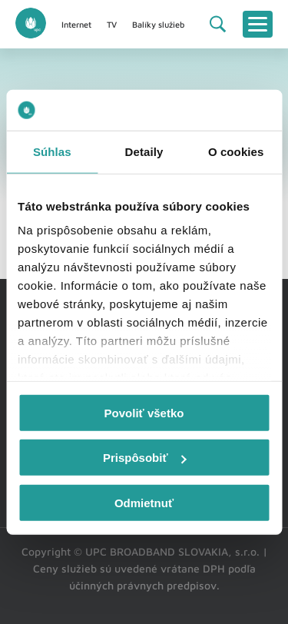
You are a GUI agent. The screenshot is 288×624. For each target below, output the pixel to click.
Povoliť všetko (144, 412)
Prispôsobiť (145, 457)
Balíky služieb (158, 24)
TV (112, 24)
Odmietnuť (144, 502)
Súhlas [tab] (52, 151)
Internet (76, 24)
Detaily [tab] (144, 151)
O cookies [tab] (236, 151)
